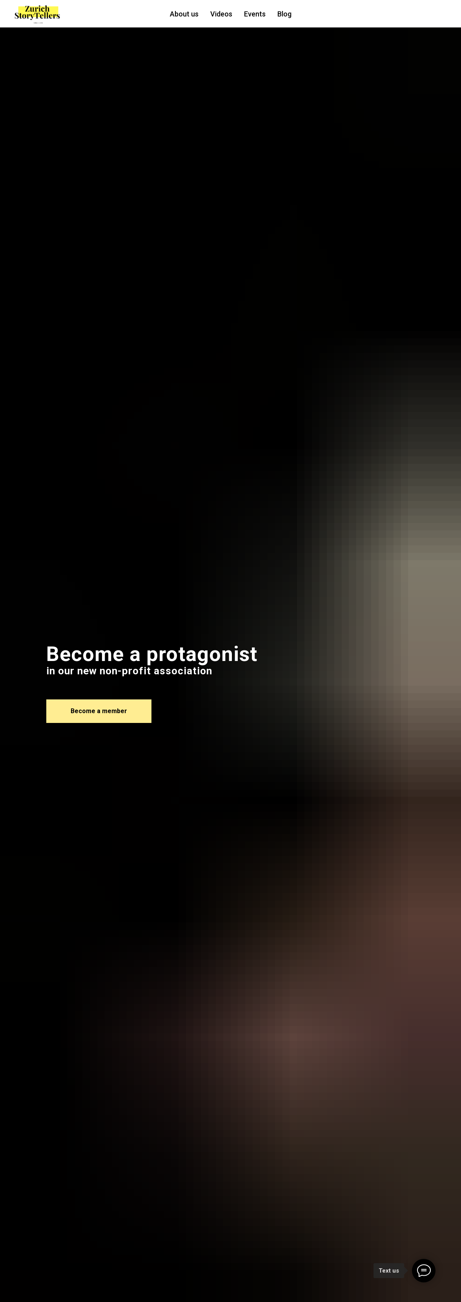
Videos (221, 14)
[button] (98, 711)
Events (255, 14)
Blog (284, 14)
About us (184, 14)
